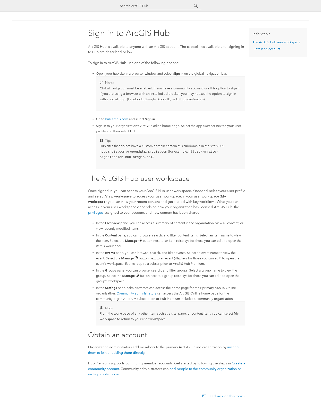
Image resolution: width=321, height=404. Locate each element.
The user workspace (276, 42)
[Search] (196, 6)
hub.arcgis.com (116, 119)
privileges (96, 212)
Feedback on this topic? (226, 396)
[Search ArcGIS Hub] (157, 6)
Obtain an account (266, 49)
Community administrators (136, 293)
